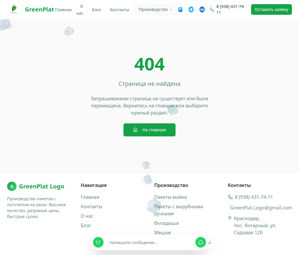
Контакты (119, 9)
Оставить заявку (271, 9)
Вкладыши (166, 223)
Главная (63, 9)
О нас (79, 9)
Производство (155, 9)
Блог (97, 9)
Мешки (162, 232)
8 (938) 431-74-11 (230, 9)
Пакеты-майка (170, 197)
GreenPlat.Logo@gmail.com (261, 207)
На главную (149, 130)
